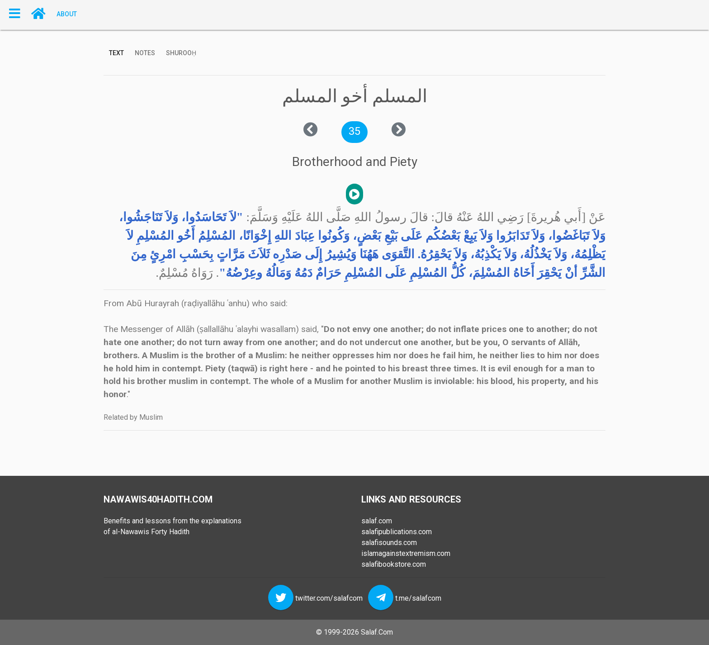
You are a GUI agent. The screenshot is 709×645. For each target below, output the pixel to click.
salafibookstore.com (393, 564)
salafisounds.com (389, 542)
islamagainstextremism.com (405, 553)
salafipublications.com (396, 531)
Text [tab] (116, 53)
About (67, 13)
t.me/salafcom (418, 598)
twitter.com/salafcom (329, 598)
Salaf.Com (377, 632)
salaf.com (376, 521)
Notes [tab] (145, 53)
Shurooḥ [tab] (181, 53)
